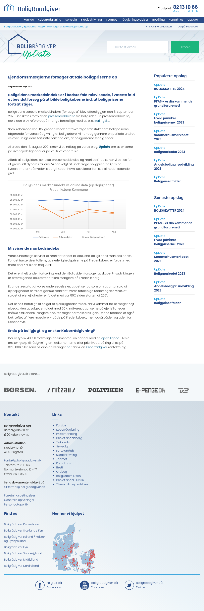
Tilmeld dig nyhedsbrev (72, 484)
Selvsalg (71, 20)
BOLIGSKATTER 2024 (169, 89)
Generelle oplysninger (19, 500)
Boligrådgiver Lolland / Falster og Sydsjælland (24, 539)
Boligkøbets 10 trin (68, 476)
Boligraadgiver (13, 26)
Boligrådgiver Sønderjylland (23, 553)
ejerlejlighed (110, 338)
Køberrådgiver (96, 347)
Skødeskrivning (91, 20)
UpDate (193, 20)
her (69, 347)
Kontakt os (176, 20)
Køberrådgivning (49, 20)
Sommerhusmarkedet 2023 (171, 137)
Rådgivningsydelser (134, 20)
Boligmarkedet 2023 (169, 152)
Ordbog (61, 472)
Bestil (59, 467)
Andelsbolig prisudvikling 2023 (174, 166)
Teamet (111, 20)
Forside (29, 20)
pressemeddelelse (61, 116)
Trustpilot (164, 8)
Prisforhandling (66, 434)
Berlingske (101, 121)
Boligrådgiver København (21, 524)
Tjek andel (63, 442)
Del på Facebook (188, 26)
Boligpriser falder (167, 181)
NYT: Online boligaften (159, 26)
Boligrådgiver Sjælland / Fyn (23, 531)
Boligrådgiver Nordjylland (21, 566)
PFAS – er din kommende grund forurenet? (173, 103)
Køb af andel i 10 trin (70, 480)
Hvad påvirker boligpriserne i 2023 (169, 120)
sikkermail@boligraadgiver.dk (24, 487)
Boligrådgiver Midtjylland (21, 560)
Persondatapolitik (16, 504)
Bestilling (158, 20)
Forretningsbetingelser (19, 495)
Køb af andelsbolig (69, 438)
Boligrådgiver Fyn (16, 547)
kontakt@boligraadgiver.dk (22, 460)
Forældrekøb (65, 451)
